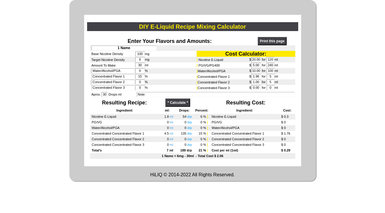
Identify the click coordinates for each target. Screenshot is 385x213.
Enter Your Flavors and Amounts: (170, 41)
